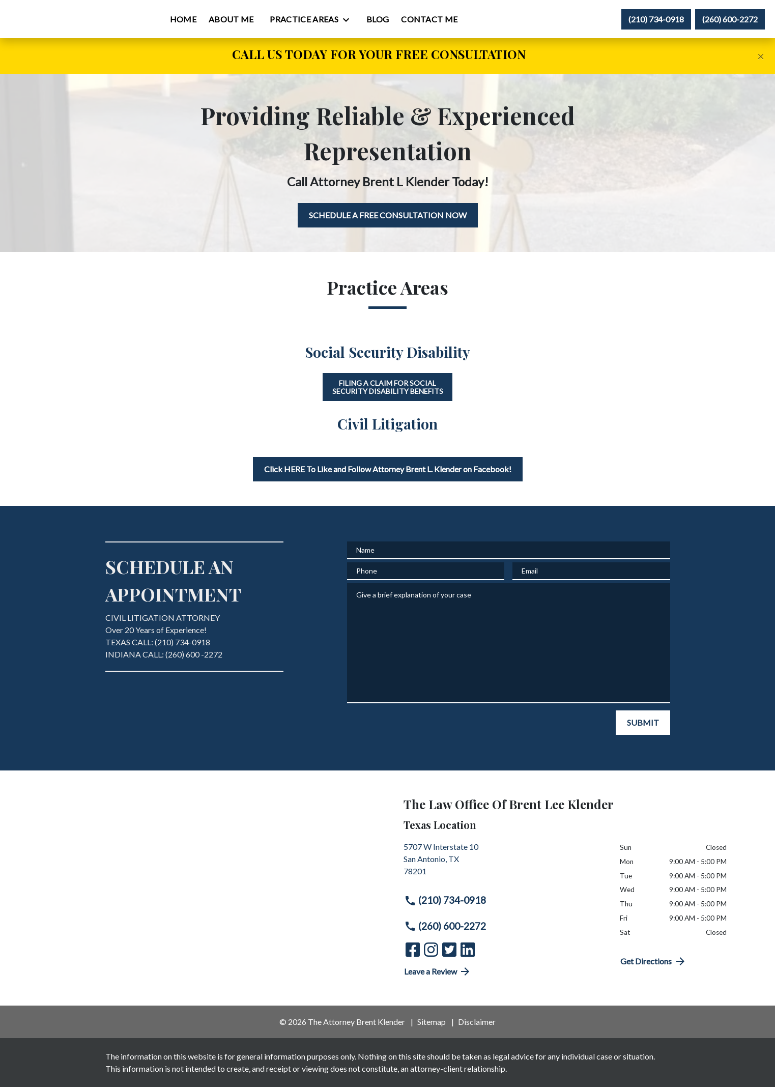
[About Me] (295, 19)
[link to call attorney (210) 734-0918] (656, 19)
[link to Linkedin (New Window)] (468, 949)
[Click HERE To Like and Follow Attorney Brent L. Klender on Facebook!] (388, 469)
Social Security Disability (387, 351)
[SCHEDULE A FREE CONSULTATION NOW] (388, 215)
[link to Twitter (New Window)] (449, 949)
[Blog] (441, 19)
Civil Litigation (387, 423)
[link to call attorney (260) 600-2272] (730, 19)
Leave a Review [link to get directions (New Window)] (438, 971)
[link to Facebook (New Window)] (413, 949)
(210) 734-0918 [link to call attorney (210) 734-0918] (445, 900)
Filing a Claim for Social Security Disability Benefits (387, 387)
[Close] (760, 56)
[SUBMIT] (643, 722)
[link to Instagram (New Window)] (431, 949)
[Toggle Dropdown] (413, 19)
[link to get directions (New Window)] (504, 863)
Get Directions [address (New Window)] (653, 961)
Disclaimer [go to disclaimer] (477, 1021)
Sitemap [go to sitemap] (431, 1021)
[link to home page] (71, 19)
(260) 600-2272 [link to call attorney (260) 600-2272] (445, 926)
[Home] (246, 19)
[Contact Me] (493, 19)
